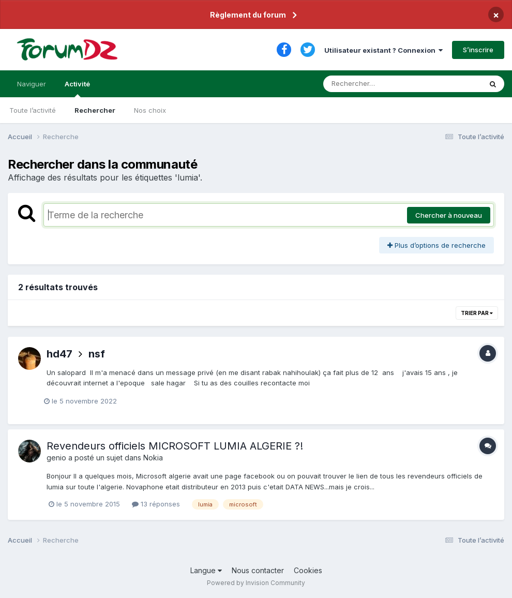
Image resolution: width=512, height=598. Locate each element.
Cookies (308, 570)
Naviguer (31, 84)
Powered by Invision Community (256, 583)
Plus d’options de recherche (436, 245)
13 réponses (156, 504)
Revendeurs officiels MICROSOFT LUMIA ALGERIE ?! (175, 446)
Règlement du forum (248, 14)
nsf (96, 354)
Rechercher (94, 110)
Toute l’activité (32, 110)
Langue (206, 570)
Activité (77, 88)
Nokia (153, 457)
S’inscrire (478, 50)
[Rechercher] (372, 84)
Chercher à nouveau (448, 215)
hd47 (59, 354)
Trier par (477, 313)
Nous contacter (258, 570)
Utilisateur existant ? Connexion (383, 50)
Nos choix (150, 110)
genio (56, 457)
